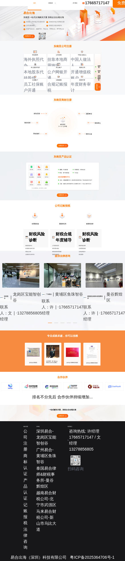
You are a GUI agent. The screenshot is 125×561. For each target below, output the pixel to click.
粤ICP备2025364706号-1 (92, 557)
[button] (27, 349)
